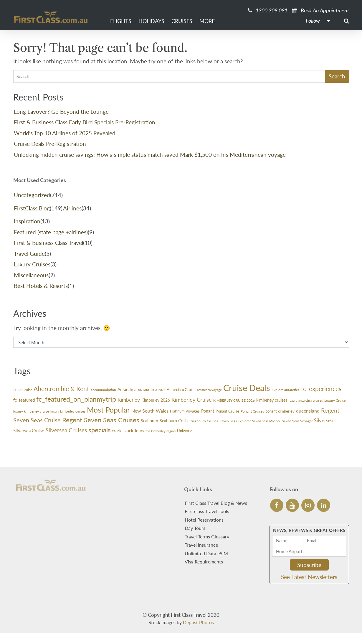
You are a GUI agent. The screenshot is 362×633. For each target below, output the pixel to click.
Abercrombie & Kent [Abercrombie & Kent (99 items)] (61, 388)
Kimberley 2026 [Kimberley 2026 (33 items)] (155, 400)
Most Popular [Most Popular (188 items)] (108, 409)
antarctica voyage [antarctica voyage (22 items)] (209, 390)
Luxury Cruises (32, 264)
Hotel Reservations (204, 519)
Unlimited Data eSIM (206, 553)
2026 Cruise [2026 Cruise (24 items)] (22, 390)
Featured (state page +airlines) (51, 232)
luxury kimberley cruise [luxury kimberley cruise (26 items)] (31, 411)
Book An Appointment (320, 10)
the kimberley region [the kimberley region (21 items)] (161, 431)
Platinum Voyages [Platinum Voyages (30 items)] (185, 411)
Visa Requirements (204, 561)
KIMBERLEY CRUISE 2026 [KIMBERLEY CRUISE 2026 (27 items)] (234, 400)
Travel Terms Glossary (207, 536)
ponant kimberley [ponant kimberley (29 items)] (280, 411)
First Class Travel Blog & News (216, 503)
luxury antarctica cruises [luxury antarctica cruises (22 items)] (306, 400)
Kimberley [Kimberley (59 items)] (129, 400)
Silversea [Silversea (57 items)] (323, 420)
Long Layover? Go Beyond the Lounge (61, 111)
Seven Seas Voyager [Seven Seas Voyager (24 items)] (297, 421)
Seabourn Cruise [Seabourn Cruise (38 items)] (174, 420)
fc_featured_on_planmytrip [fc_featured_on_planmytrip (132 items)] (76, 399)
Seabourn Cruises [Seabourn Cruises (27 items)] (204, 421)
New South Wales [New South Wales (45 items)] (149, 410)
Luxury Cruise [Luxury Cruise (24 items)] (335, 400)
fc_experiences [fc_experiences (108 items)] (321, 389)
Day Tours (195, 528)
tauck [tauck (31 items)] (116, 430)
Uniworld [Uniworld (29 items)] (184, 430)
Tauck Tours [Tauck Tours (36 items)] (133, 430)
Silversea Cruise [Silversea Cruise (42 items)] (28, 430)
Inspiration (27, 221)
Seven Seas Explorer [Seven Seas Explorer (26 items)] (235, 421)
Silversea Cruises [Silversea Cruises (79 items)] (66, 430)
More (207, 21)
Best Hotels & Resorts (41, 285)
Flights (120, 21)
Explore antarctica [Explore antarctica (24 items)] (286, 390)
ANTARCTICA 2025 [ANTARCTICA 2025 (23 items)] (151, 390)
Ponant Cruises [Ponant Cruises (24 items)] (252, 411)
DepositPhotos (198, 622)
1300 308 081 (267, 10)
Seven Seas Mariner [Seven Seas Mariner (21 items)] (266, 421)
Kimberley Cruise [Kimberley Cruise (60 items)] (191, 400)
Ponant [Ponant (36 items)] (207, 410)
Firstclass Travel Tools (207, 511)
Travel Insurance (201, 545)
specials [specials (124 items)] (99, 430)
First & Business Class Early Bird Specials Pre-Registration (84, 122)
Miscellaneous (31, 275)
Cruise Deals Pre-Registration (50, 143)
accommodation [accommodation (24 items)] (103, 390)
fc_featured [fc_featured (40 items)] (24, 400)
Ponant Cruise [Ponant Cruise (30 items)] (227, 411)
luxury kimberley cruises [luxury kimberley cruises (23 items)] (67, 411)
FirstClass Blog (32, 208)
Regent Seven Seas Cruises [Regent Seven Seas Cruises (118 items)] (100, 420)
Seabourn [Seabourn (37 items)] (149, 420)
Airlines (72, 208)
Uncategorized (32, 195)
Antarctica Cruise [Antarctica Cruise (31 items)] (181, 389)
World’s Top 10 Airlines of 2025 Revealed (64, 133)
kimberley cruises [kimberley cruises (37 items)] (271, 400)
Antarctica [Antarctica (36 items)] (127, 389)
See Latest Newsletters (309, 576)
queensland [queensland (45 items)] (308, 410)
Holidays (151, 21)
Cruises (181, 21)
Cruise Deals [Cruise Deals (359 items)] (246, 388)
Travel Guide (29, 253)
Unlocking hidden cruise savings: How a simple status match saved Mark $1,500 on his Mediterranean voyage (150, 154)
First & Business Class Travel (48, 242)
